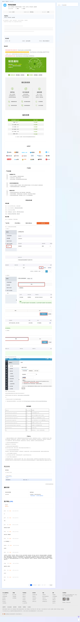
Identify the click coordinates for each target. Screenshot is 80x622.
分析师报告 (4, 608)
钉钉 (47, 614)
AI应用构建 (14, 603)
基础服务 (54, 600)
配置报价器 (24, 606)
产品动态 (23, 603)
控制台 (71, 1)
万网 (37, 614)
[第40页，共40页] (39, 590)
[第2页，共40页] (32, 590)
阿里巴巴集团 (4, 614)
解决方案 (16, 1)
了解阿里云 (34, 1)
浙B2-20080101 (26, 616)
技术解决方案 (34, 600)
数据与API (7, 6)
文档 (67, 1)
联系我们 (24, 612)
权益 (20, 1)
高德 (39, 614)
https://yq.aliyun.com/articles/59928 (24, 55)
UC (41, 614)
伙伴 (28, 1)
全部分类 (3, 6)
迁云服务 (54, 603)
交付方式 (6, 46)
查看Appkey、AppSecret (12, 217)
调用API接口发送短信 (20, 217)
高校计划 (44, 603)
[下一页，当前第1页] (40, 590)
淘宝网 (8, 614)
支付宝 (49, 614)
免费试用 (23, 601)
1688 (25, 614)
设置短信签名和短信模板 (19, 213)
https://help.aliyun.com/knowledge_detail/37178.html (39, 57)
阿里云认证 (34, 606)
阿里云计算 (34, 614)
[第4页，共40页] (35, 590)
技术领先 (3, 603)
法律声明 (3, 612)
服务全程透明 (15, 25)
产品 (13, 1)
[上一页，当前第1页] (29, 590)
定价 (22, 1)
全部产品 (23, 600)
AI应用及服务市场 (10, 4)
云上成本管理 (24, 608)
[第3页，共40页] (34, 590)
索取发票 (18, 219)
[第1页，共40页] (31, 590)
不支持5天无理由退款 (21, 25)
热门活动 (24, 4)
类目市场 (16, 4)
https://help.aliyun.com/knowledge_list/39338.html (25, 61)
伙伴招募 (28, 4)
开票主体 (40, 46)
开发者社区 (34, 603)
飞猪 (31, 614)
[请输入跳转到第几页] (47, 590)
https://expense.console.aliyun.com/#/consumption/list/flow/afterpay (36, 406)
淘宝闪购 (62, 614)
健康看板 (54, 606)
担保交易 (11, 25)
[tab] (8, 481)
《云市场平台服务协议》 (40, 501)
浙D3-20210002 (40, 616)
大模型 (10, 1)
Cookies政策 (9, 612)
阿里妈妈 (28, 614)
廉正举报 (14, 612)
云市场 (25, 1)
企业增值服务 (55, 601)
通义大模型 (14, 600)
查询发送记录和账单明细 (12, 219)
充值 (14, 215)
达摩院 (52, 614)
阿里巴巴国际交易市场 (20, 614)
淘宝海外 (55, 614)
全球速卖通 (14, 614)
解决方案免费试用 (45, 601)
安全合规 (3, 606)
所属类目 (23, 46)
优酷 (45, 614)
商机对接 (59, 10)
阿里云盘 (58, 614)
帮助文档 (33, 601)
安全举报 (19, 612)
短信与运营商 (11, 6)
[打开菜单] (1, 1)
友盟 (43, 614)
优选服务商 (26, 25)
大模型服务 (14, 601)
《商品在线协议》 (33, 501)
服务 (30, 1)
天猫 (11, 614)
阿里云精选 (20, 4)
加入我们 (29, 612)
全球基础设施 (4, 601)
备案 (69, 1)
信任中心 (54, 608)
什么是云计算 (4, 600)
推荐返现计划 (45, 606)
